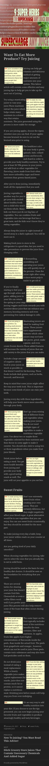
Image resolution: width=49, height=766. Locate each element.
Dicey (24, 726)
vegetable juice (9, 729)
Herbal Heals (13, 43)
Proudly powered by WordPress (15, 763)
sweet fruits (34, 726)
